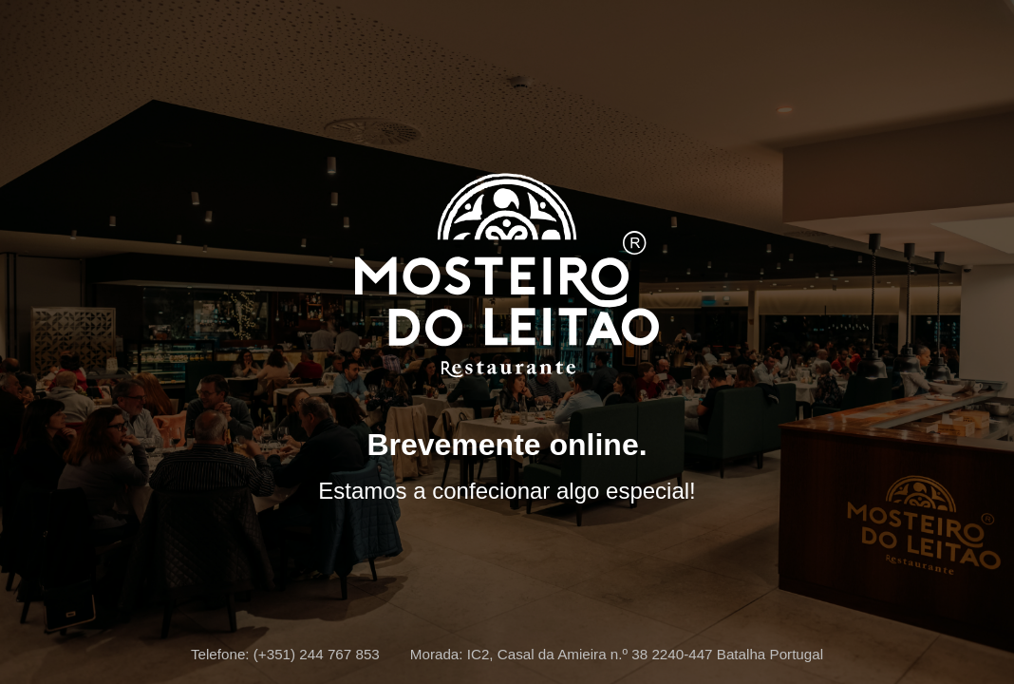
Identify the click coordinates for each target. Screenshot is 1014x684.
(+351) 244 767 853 (317, 654)
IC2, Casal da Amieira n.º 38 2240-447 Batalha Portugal (645, 654)
